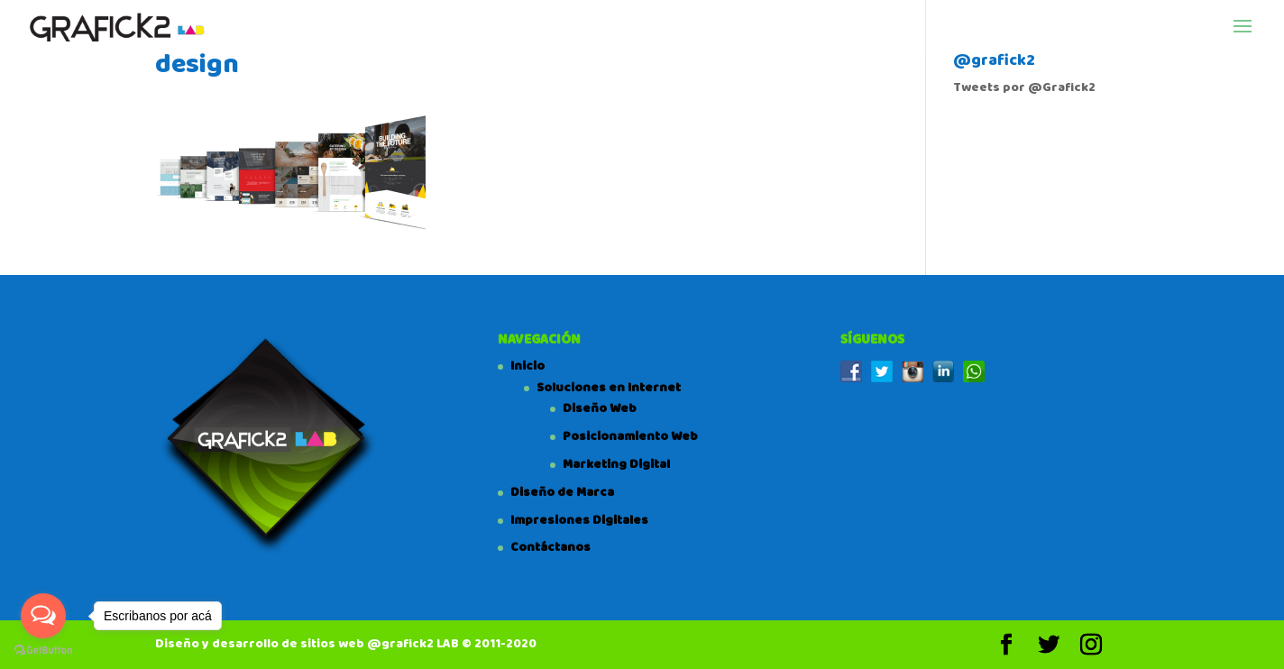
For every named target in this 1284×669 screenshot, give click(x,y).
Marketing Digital (616, 464)
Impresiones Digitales (579, 520)
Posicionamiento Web (630, 436)
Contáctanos (550, 547)
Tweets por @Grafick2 (1024, 87)
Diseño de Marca (562, 492)
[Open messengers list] (43, 615)
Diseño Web (600, 408)
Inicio (527, 366)
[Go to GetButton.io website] (43, 650)
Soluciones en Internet (609, 388)
